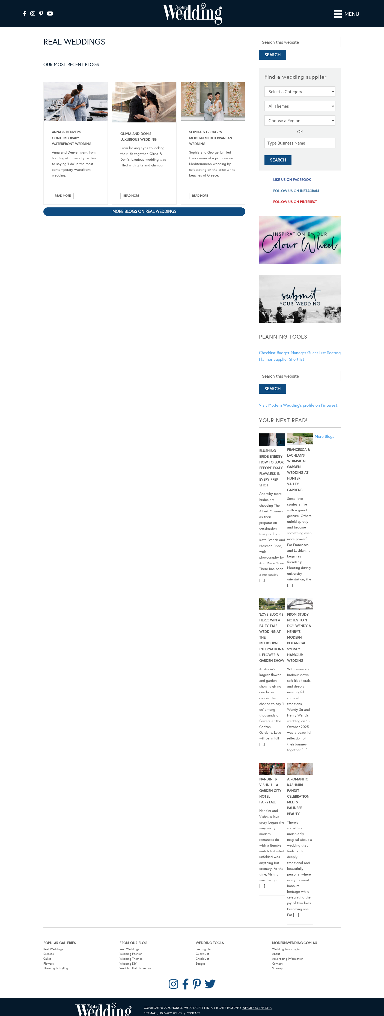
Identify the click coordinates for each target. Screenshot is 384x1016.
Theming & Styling (55, 968)
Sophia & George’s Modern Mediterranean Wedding (210, 138)
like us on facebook (292, 179)
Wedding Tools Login (286, 948)
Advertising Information (287, 958)
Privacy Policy (171, 1013)
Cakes (47, 958)
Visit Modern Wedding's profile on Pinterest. (298, 405)
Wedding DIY (128, 963)
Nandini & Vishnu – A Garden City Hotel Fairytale (270, 790)
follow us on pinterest (295, 201)
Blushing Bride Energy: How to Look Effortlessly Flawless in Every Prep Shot (271, 467)
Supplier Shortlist (288, 358)
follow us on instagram (296, 190)
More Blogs (324, 435)
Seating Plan (204, 948)
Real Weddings (53, 948)
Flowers (48, 963)
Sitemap (277, 968)
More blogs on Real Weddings (144, 211)
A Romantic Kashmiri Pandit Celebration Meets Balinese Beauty (298, 796)
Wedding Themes (131, 958)
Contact (277, 963)
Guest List (316, 352)
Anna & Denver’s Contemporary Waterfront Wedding (71, 138)
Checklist (267, 352)
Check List (202, 958)
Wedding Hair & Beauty (135, 968)
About (276, 953)
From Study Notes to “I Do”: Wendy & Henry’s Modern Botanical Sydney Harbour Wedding (299, 637)
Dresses (48, 953)
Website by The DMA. (257, 1007)
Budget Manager (291, 352)
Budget (200, 963)
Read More (63, 195)
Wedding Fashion (131, 953)
